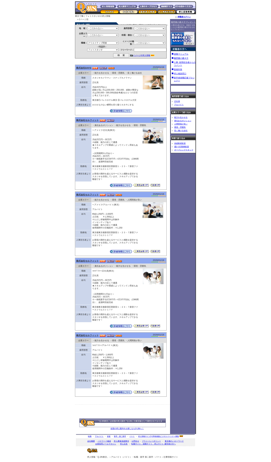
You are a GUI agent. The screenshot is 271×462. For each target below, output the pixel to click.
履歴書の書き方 (181, 58)
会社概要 (91, 441)
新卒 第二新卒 (146, 457)
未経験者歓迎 (180, 143)
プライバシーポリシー (151, 441)
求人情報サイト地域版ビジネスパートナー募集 (158, 436)
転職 (89, 436)
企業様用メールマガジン (105, 444)
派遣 (108, 436)
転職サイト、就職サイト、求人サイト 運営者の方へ (153, 444)
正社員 (177, 101)
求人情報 (91, 457)
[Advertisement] (120, 401)
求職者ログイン (184, 17)
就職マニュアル (181, 54)
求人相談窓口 (180, 73)
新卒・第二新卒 (120, 436)
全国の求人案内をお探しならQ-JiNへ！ (127, 428)
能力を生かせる (181, 117)
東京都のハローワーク (174, 441)
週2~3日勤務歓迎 (181, 147)
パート (132, 436)
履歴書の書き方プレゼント (183, 22)
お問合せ (135, 441)
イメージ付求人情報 (141, 55)
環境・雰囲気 (180, 127)
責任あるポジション (182, 121)
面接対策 (178, 69)
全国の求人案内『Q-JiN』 (123, 421)
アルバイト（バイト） (121, 457)
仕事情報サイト (170, 457)
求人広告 (124, 444)
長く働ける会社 (181, 130)
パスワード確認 (104, 441)
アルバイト (179, 105)
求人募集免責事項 (121, 441)
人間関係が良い (181, 124)
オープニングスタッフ (183, 150)
